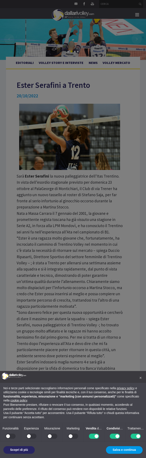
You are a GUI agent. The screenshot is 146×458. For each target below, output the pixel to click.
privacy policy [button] (126, 388)
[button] (140, 377)
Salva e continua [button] (124, 449)
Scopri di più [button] (19, 449)
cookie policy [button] (18, 400)
